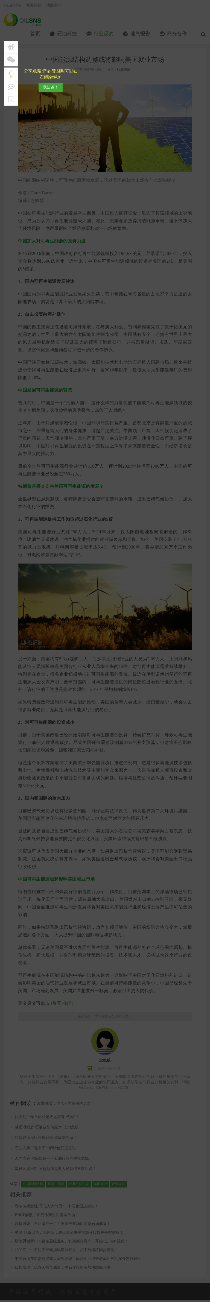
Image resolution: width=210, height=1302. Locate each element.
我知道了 (50, 87)
